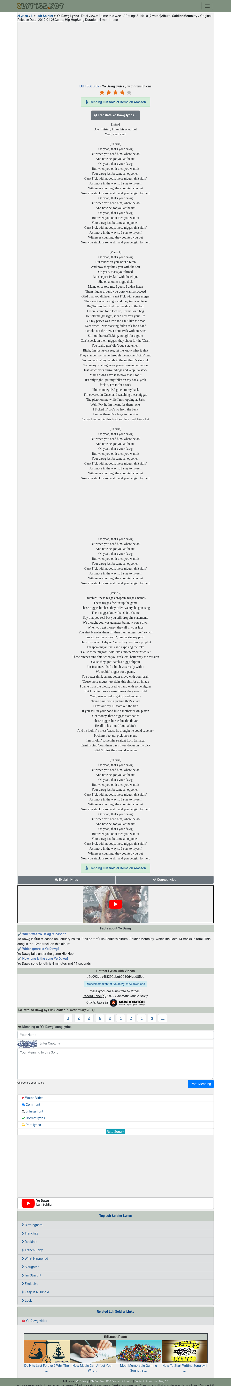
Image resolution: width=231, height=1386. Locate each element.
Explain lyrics (66, 880)
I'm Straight (31, 1275)
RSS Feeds (112, 1381)
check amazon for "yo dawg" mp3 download (115, 984)
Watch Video (33, 1098)
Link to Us (126, 1381)
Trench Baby (32, 1250)
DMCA (94, 1381)
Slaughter (30, 1267)
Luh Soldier (45, 16)
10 (162, 1018)
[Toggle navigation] (207, 6)
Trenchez (30, 1233)
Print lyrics (31, 1125)
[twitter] (76, 1381)
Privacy (84, 1381)
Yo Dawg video (34, 1321)
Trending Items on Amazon (115, 102)
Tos (102, 1381)
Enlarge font (32, 1111)
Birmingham (32, 1225)
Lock (27, 1300)
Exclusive (30, 1284)
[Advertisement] (115, 52)
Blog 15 (163, 1381)
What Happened (35, 1259)
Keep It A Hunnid (35, 1292)
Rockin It (30, 1242)
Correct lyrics (164, 880)
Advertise (151, 1381)
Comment (31, 1105)
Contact (139, 1381)
